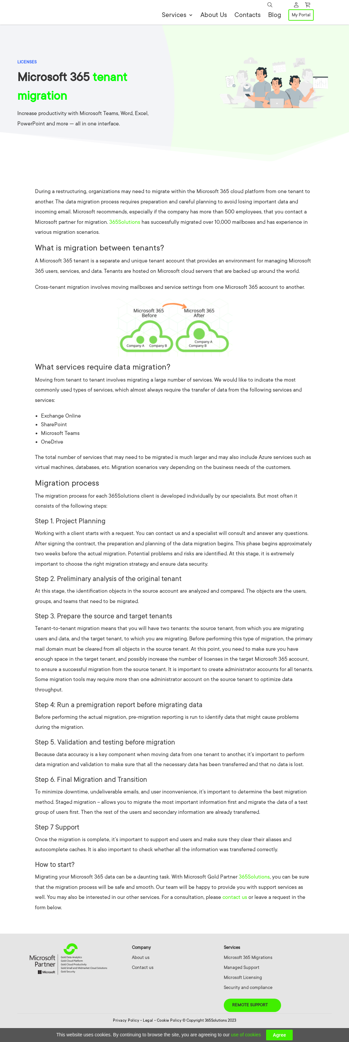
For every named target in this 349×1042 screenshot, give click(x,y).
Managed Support (241, 981)
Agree (279, 1035)
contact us (234, 912)
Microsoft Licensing (243, 991)
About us (141, 971)
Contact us (143, 981)
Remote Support (250, 1019)
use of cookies (246, 1034)
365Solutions (124, 236)
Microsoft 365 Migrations (248, 971)
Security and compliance (248, 1001)
